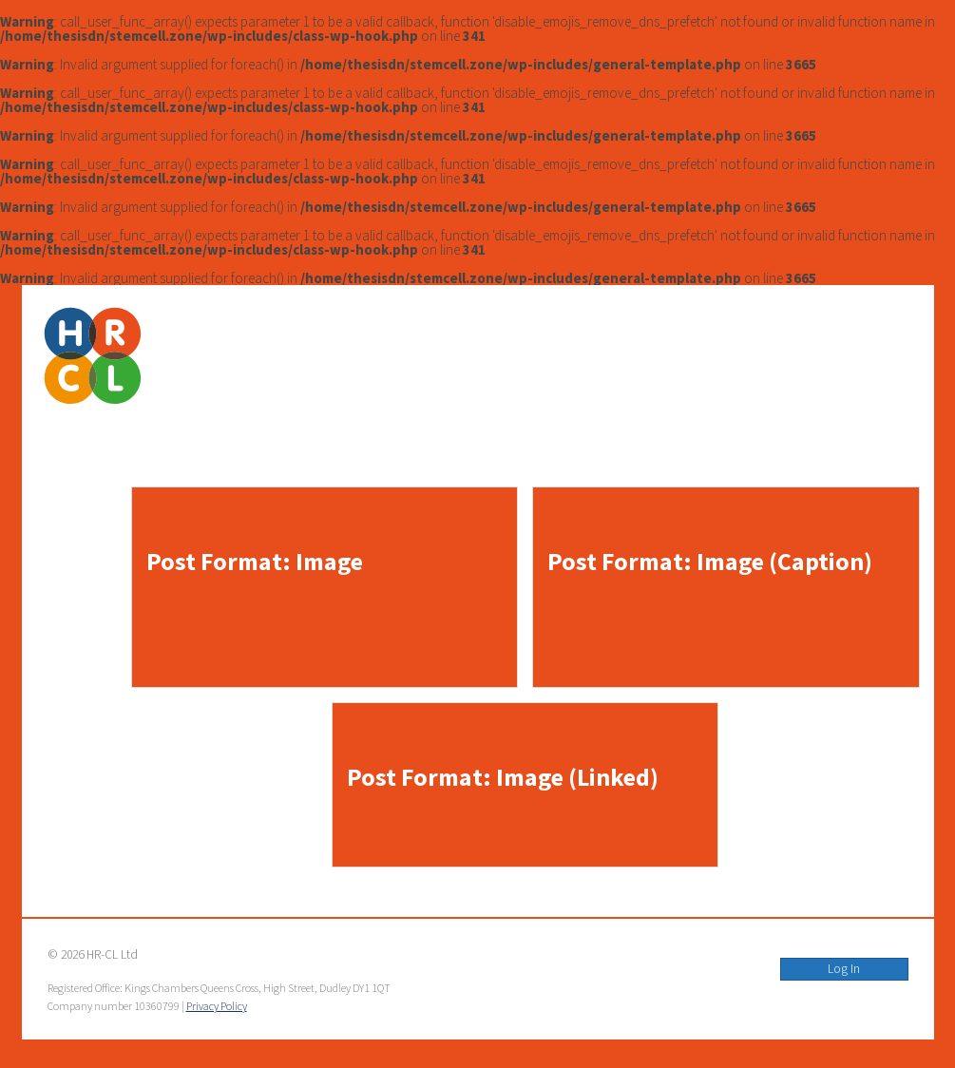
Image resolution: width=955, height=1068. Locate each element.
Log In (844, 969)
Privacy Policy (216, 1006)
